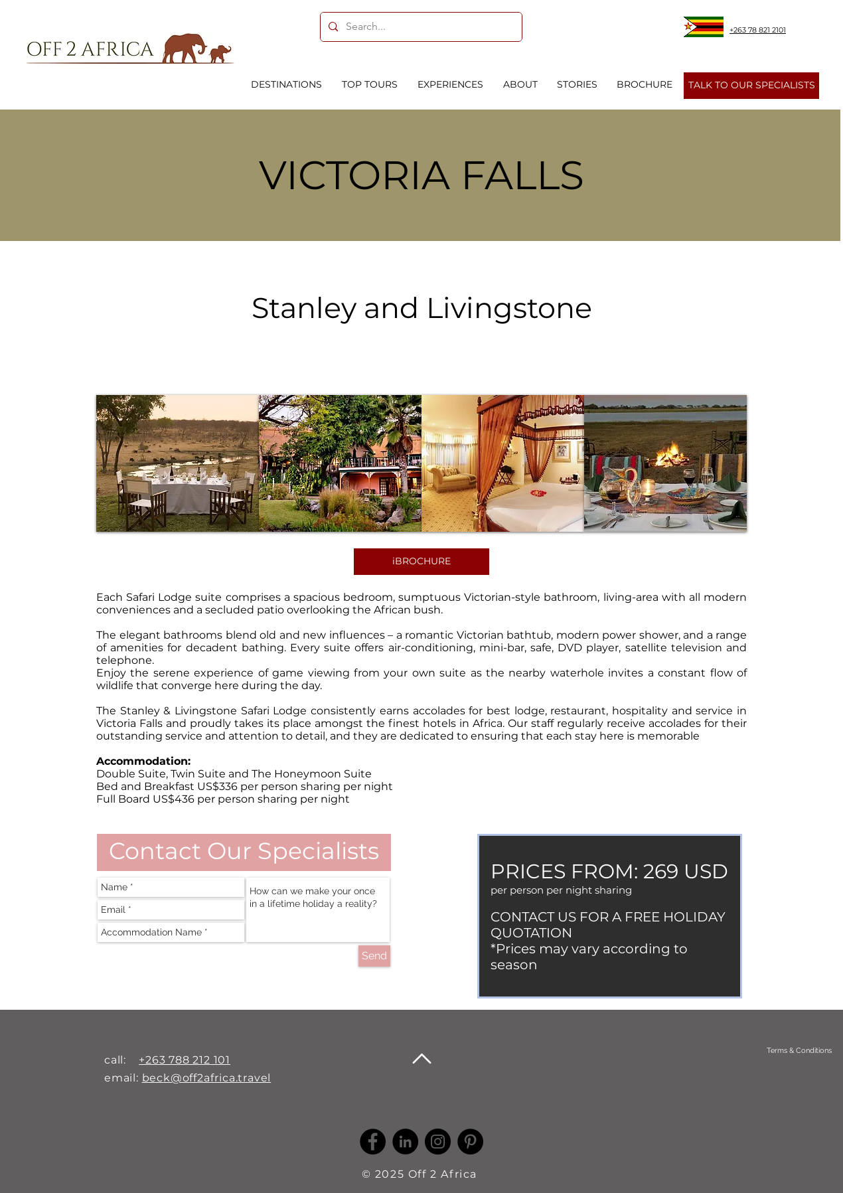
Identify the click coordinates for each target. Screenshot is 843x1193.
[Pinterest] (470, 1141)
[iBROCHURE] (421, 561)
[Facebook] (373, 1141)
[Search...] (420, 27)
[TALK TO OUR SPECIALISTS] (751, 85)
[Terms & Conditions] (799, 1051)
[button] (177, 463)
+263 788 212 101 (184, 1060)
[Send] (374, 956)
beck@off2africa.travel (206, 1078)
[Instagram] (438, 1141)
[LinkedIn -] (405, 1141)
